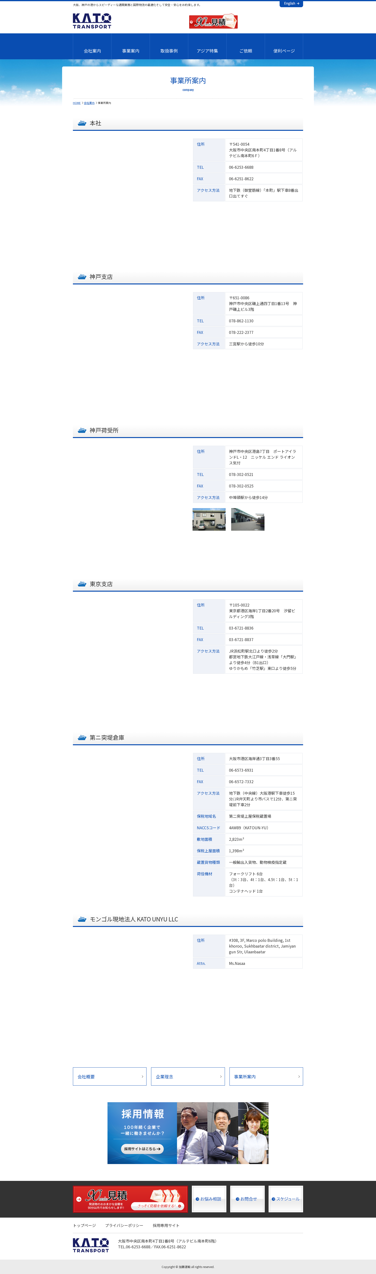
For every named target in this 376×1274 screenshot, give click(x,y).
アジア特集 (207, 51)
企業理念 (164, 1076)
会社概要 (86, 1076)
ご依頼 (245, 51)
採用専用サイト (166, 1225)
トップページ (84, 1225)
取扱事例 (169, 51)
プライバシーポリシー (124, 1225)
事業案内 (130, 51)
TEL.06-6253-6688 (134, 1247)
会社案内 (92, 51)
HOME (77, 103)
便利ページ (284, 51)
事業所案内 (245, 1076)
